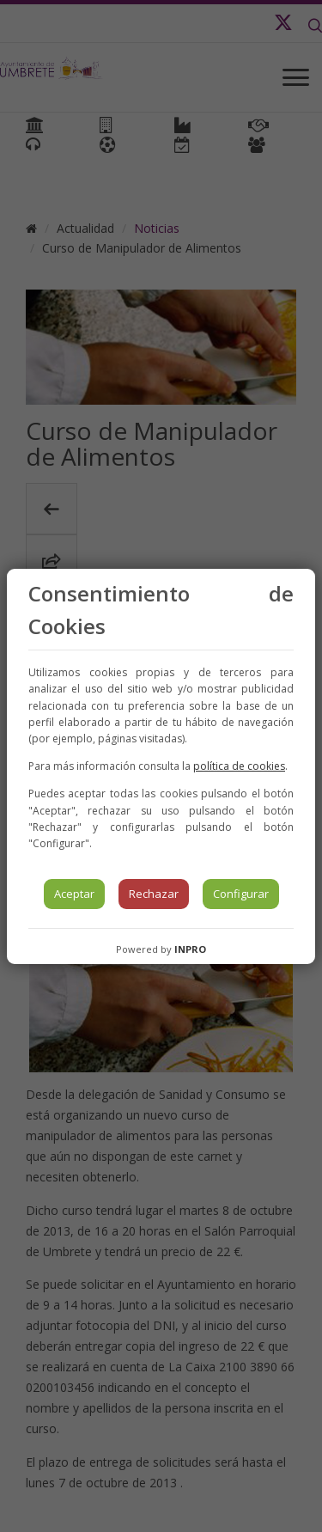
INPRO (190, 949)
